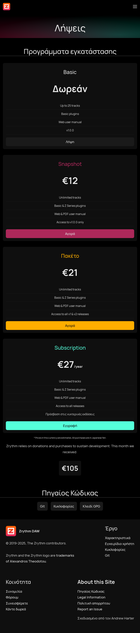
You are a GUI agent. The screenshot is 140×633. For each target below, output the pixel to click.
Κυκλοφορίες (64, 506)
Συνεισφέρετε (17, 603)
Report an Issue (89, 609)
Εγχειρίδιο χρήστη (119, 543)
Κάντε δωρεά (16, 609)
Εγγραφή (70, 425)
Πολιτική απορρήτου (93, 603)
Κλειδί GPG (91, 506)
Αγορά (70, 233)
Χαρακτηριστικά (117, 537)
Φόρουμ (12, 597)
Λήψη (70, 141)
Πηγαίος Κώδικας (90, 591)
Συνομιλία (14, 591)
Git (42, 506)
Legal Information (91, 597)
